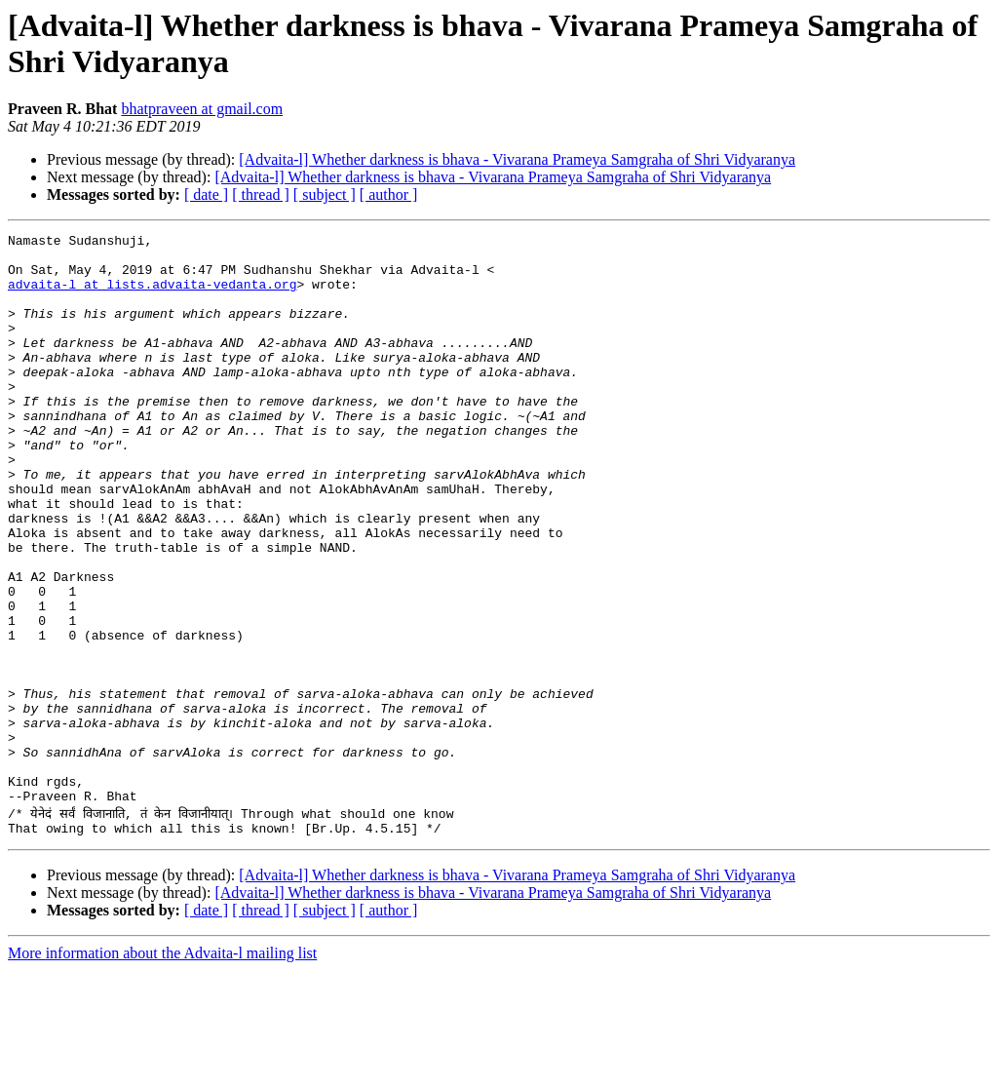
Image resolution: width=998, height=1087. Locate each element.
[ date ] (206, 194)
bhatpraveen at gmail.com (202, 108)
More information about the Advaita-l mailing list (162, 1070)
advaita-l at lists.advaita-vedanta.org (152, 295)
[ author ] (389, 194)
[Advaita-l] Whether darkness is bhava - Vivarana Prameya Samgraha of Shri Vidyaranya (517, 159)
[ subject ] (324, 194)
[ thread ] (260, 194)
